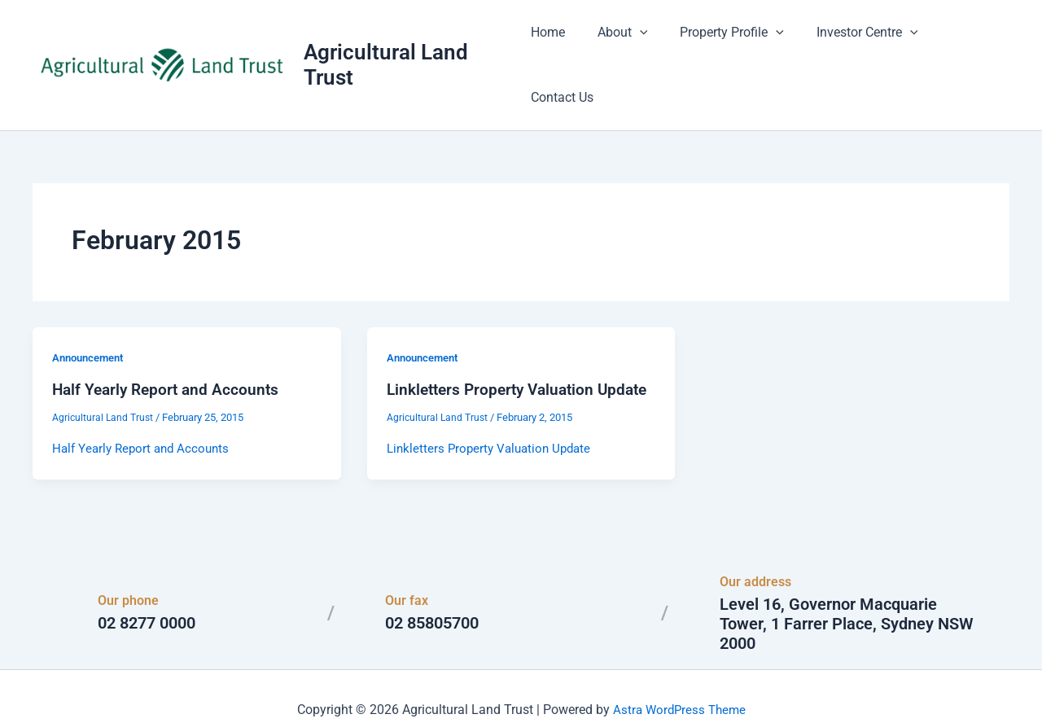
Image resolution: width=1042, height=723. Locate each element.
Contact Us (965, 40)
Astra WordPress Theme (679, 682)
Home (557, 40)
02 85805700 (432, 595)
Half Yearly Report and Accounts (169, 340)
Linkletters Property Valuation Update (493, 419)
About (625, 40)
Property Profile (728, 40)
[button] (642, 40)
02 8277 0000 (146, 595)
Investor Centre (857, 40)
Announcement (91, 308)
